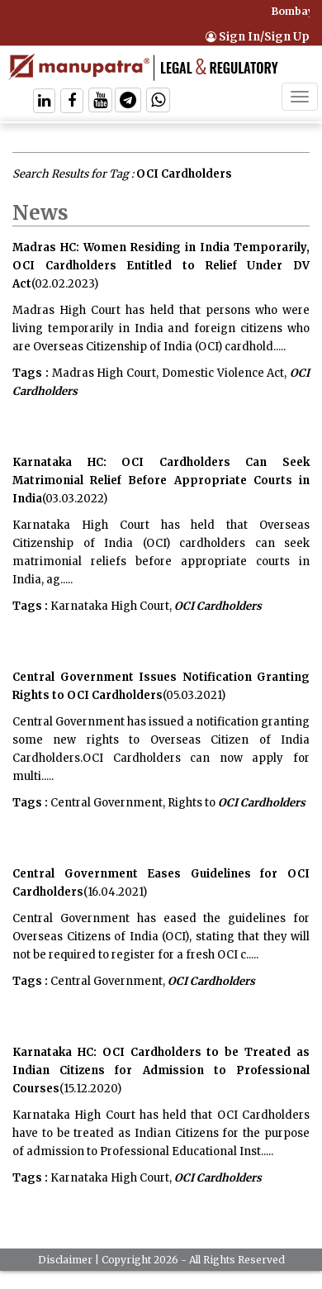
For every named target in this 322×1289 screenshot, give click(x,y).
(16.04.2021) (115, 892)
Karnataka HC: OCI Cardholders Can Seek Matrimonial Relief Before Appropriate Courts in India (161, 480)
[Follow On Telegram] (128, 102)
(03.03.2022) (74, 499)
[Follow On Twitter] (100, 102)
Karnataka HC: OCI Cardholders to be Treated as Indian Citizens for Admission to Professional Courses (161, 1070)
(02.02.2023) (64, 284)
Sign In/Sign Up (258, 37)
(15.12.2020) (90, 1089)
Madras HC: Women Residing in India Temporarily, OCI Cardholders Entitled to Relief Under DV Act (161, 265)
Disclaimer (65, 1259)
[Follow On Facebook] (71, 102)
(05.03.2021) (194, 695)
